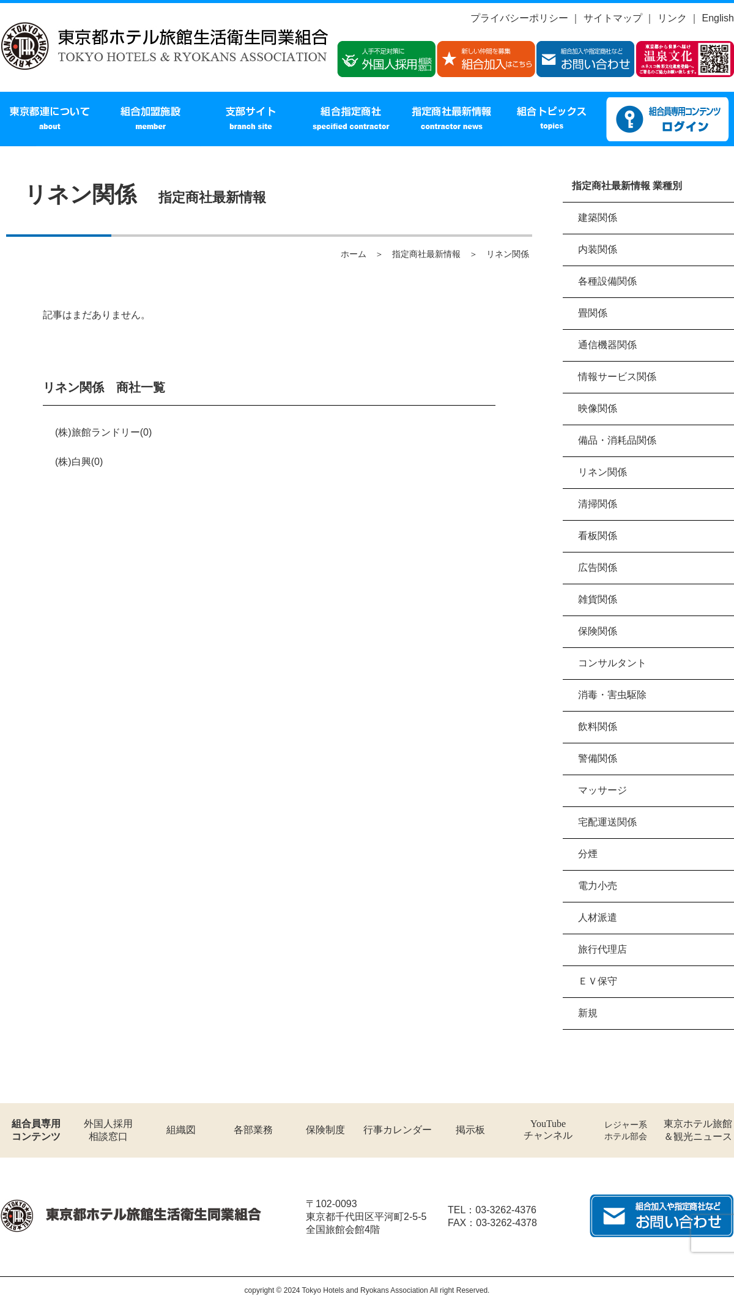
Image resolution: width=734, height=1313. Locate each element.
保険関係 (597, 631)
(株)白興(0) (79, 461)
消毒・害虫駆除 (612, 695)
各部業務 (253, 1130)
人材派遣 (597, 917)
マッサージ (602, 790)
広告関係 (597, 567)
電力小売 (597, 885)
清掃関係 (597, 504)
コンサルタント (612, 663)
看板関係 (597, 535)
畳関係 (592, 313)
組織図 (181, 1130)
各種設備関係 (607, 281)
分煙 (588, 854)
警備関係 (597, 758)
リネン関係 (602, 472)
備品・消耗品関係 (617, 440)
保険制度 (325, 1130)
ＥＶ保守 (597, 981)
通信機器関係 (607, 345)
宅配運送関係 (607, 822)
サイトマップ (613, 18)
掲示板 (470, 1130)
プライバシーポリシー (519, 18)
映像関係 (597, 408)
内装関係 (597, 249)
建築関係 (597, 217)
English (718, 18)
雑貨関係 (597, 599)
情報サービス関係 (617, 376)
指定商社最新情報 (426, 254)
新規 (588, 1013)
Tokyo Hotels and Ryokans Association (365, 1290)
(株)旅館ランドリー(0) (103, 432)
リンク (672, 18)
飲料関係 (597, 726)
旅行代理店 (602, 949)
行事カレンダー (397, 1130)
